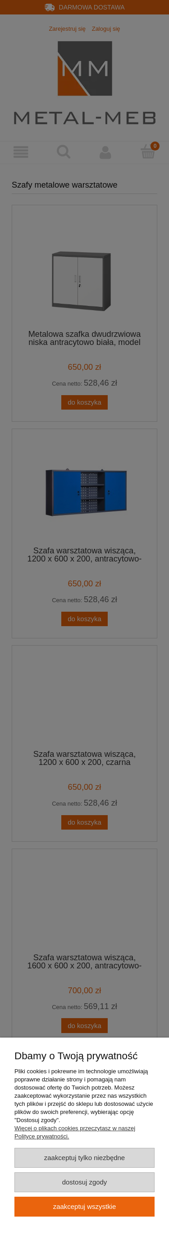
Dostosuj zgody (84, 1182)
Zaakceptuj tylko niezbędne (84, 1157)
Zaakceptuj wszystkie (84, 1206)
